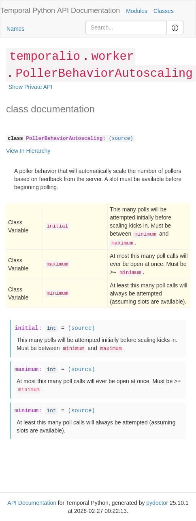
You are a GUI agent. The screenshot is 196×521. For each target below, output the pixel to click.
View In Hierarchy (28, 151)
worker (112, 56)
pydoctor (157, 503)
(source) (121, 138)
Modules (136, 11)
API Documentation (88, 10)
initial (57, 226)
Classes (163, 11)
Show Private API (30, 87)
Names (15, 28)
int (51, 328)
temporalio (44, 56)
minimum (145, 234)
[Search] (126, 27)
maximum (122, 243)
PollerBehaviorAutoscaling (103, 73)
